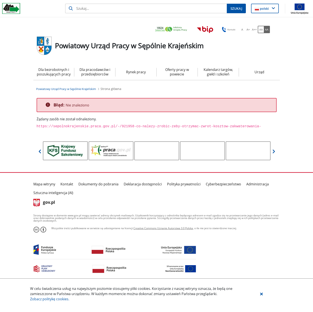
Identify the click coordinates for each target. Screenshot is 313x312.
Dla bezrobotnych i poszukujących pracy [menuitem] (54, 72)
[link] (172, 29)
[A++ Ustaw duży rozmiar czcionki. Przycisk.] (254, 29)
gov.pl (44, 203)
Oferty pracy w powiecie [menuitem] (177, 72)
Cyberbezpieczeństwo (223, 184)
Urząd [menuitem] (259, 72)
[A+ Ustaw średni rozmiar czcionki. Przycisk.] (248, 29)
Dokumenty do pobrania (98, 184)
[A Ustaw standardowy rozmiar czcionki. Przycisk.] (242, 29)
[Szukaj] (146, 8)
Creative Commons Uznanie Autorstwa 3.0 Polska (163, 228)
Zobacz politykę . (49, 299)
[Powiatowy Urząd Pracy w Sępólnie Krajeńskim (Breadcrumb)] (66, 88)
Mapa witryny (44, 184)
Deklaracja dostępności (143, 184)
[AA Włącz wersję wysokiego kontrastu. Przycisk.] (267, 29)
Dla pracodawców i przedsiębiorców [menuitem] (94, 72)
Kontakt (66, 184)
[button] (261, 293)
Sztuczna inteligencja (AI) (53, 192)
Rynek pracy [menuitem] (136, 72)
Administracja (257, 184)
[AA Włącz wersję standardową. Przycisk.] (261, 29)
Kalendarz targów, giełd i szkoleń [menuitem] (218, 72)
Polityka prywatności (184, 184)
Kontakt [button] (228, 29)
